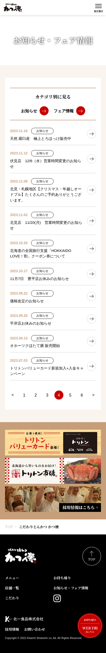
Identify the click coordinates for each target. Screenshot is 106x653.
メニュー (12, 577)
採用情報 (12, 629)
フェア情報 (64, 111)
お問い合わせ (34, 629)
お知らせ (29, 111)
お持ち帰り (62, 577)
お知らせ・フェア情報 (70, 587)
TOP (9, 526)
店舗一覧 (12, 587)
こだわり (12, 597)
